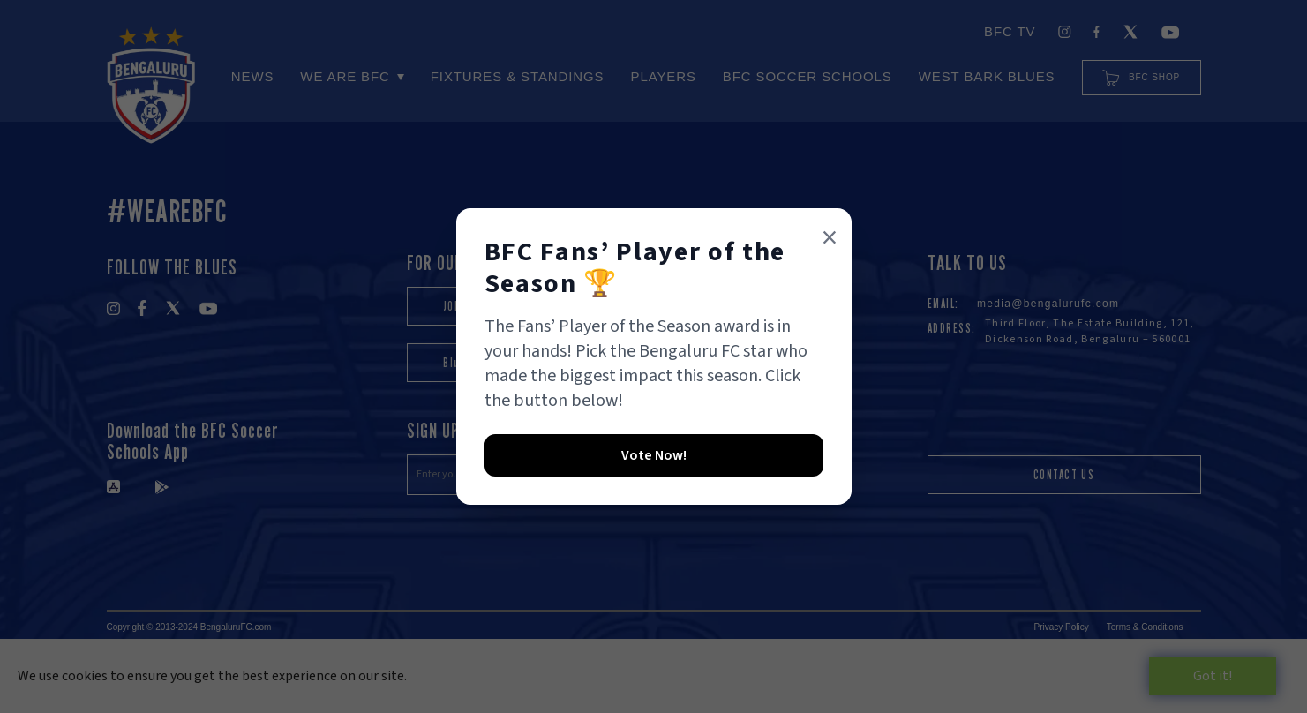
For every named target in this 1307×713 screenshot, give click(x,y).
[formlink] (654, 456)
